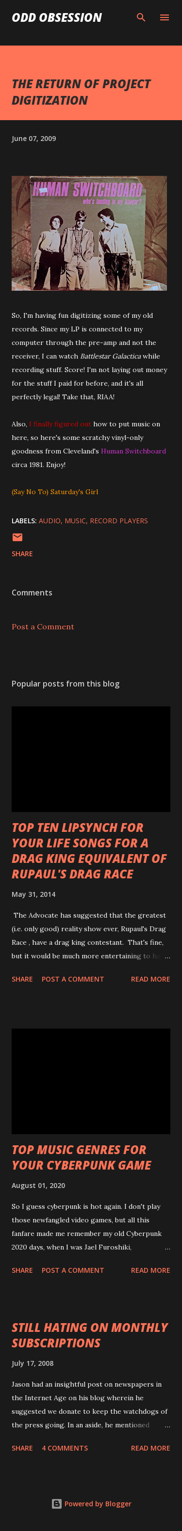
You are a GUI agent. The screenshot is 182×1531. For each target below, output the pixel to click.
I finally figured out (60, 424)
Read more (150, 979)
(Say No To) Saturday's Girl (55, 491)
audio (50, 520)
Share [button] (22, 553)
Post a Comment (43, 626)
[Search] (141, 17)
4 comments (65, 1448)
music (75, 520)
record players (119, 520)
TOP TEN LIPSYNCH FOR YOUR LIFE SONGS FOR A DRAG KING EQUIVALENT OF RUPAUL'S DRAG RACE (89, 850)
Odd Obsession (57, 17)
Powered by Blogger (91, 1503)
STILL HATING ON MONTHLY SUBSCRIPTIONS (90, 1335)
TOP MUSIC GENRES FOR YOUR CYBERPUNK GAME (81, 1157)
